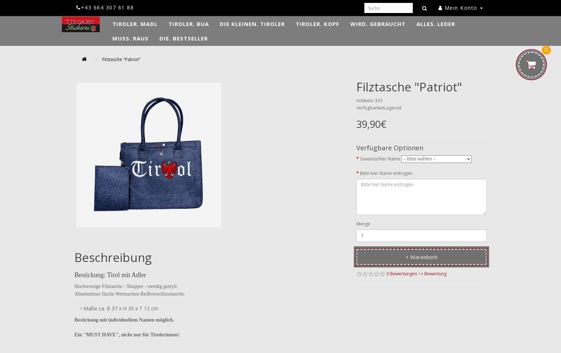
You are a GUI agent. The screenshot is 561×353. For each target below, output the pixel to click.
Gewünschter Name (380, 159)
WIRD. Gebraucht (378, 23)
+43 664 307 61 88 (105, 7)
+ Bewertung (433, 274)
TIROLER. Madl (135, 23)
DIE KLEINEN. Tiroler (252, 23)
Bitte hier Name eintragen (386, 173)
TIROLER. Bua (188, 23)
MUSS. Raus (130, 38)
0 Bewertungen (401, 274)
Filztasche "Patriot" (121, 59)
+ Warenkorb (422, 257)
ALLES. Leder (435, 23)
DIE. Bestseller (183, 38)
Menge (363, 224)
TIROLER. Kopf (317, 23)
